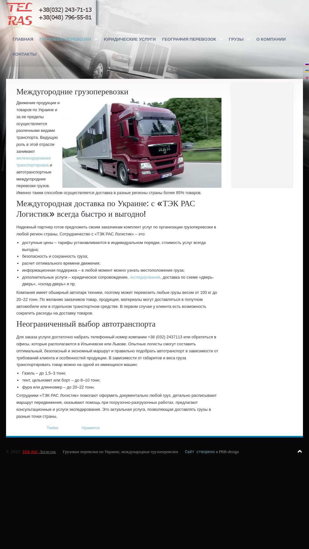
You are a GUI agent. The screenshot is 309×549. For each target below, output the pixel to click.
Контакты (24, 54)
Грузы (236, 39)
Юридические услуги (130, 39)
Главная (22, 39)
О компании (270, 39)
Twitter (52, 427)
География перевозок (189, 39)
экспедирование (145, 277)
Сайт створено (200, 451)
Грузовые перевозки (65, 39)
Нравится (90, 427)
